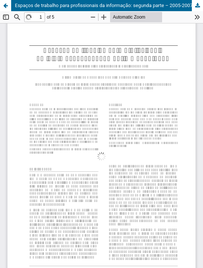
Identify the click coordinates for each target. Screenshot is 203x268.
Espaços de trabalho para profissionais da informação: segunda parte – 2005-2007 (104, 5)
